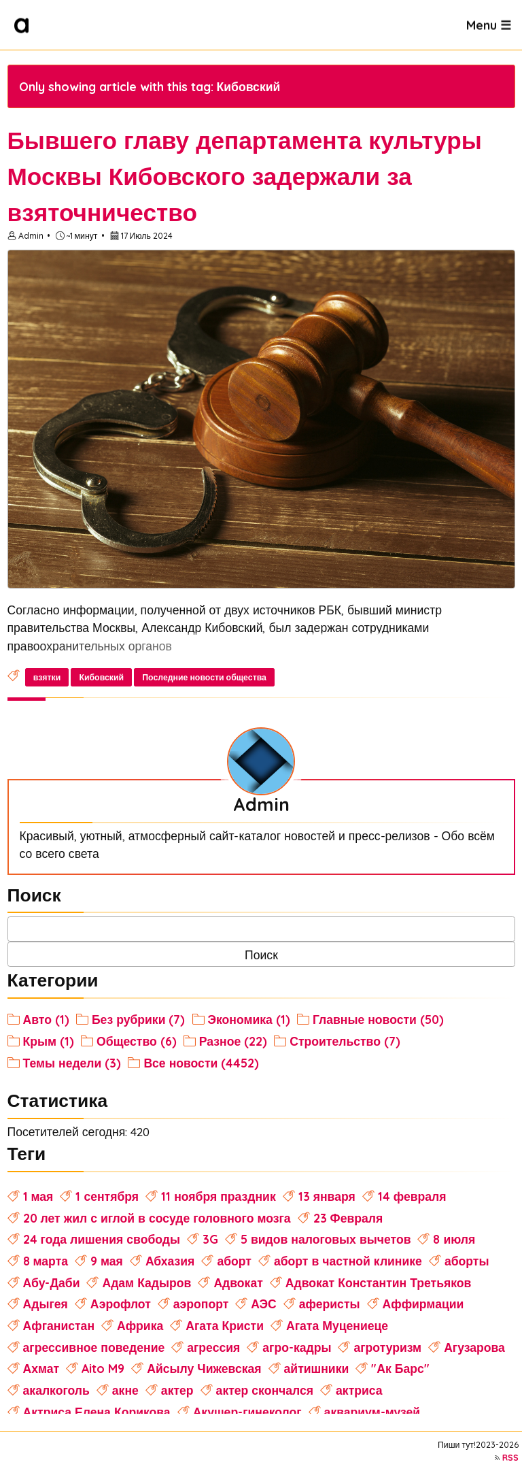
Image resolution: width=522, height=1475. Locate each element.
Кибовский (101, 677)
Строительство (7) (345, 1040)
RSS (510, 1458)
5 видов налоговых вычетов (326, 1238)
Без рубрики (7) (139, 1019)
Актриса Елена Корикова (97, 1411)
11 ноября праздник (218, 1196)
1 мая (38, 1196)
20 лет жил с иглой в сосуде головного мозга (157, 1217)
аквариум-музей (372, 1411)
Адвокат (237, 1282)
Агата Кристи (225, 1325)
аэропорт (201, 1303)
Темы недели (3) (72, 1062)
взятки (47, 677)
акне (125, 1389)
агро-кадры (296, 1347)
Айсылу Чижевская (204, 1368)
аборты (467, 1260)
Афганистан (58, 1325)
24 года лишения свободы (101, 1238)
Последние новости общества (204, 677)
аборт (234, 1260)
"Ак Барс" (400, 1368)
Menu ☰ (488, 24)
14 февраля (412, 1196)
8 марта (45, 1260)
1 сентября (107, 1196)
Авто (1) (46, 1019)
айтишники (316, 1368)
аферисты (329, 1303)
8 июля (454, 1238)
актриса (359, 1389)
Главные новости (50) (378, 1019)
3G (210, 1238)
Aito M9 (103, 1368)
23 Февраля (348, 1217)
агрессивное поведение (94, 1347)
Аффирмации (423, 1303)
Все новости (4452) (201, 1062)
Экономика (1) (249, 1019)
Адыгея (45, 1303)
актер (177, 1389)
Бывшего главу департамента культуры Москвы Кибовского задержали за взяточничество (244, 176)
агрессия (213, 1347)
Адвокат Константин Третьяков (378, 1282)
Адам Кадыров (146, 1282)
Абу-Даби (51, 1282)
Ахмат (41, 1368)
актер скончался (264, 1389)
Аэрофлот (120, 1303)
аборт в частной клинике (348, 1260)
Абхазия (170, 1260)
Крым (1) (49, 1040)
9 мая (106, 1260)
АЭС (264, 1303)
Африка (140, 1325)
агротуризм (387, 1347)
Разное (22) (233, 1040)
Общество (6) (137, 1040)
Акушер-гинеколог (247, 1411)
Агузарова (474, 1347)
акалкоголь (56, 1389)
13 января (326, 1196)
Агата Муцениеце (337, 1325)
